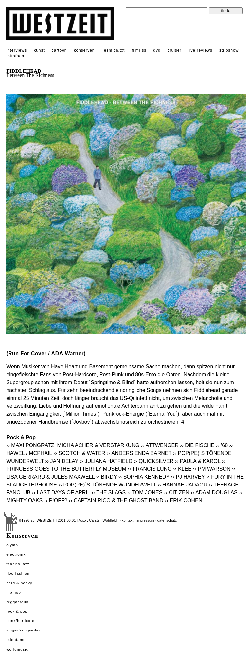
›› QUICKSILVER (154, 461)
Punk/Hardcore (20, 621)
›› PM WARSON (211, 469)
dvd (156, 50)
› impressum (144, 520)
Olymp (12, 545)
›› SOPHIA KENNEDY (144, 477)
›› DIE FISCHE (197, 445)
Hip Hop (13, 592)
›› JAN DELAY (61, 461)
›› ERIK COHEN (183, 500)
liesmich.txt (113, 50)
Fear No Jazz (17, 564)
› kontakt (126, 520)
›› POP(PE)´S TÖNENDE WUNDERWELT (107, 484)
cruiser (175, 50)
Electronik (16, 554)
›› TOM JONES (145, 492)
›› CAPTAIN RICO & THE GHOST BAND (116, 500)
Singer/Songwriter (23, 630)
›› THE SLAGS (108, 492)
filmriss (139, 50)
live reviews (200, 50)
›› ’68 (222, 445)
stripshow (229, 50)
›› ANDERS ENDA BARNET (139, 453)
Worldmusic (17, 649)
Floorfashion (17, 573)
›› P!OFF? (55, 500)
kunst (39, 50)
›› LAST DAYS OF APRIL (61, 492)
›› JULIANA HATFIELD (106, 461)
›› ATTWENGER (160, 445)
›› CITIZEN (176, 492)
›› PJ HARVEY (188, 477)
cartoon (59, 50)
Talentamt (15, 640)
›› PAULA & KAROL (198, 461)
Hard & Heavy (19, 583)
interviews (16, 50)
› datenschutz (166, 520)
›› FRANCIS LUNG (149, 469)
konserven (84, 50)
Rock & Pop (16, 611)
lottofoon (15, 56)
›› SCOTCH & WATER (79, 453)
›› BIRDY (106, 477)
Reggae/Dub (17, 602)
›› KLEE (182, 469)
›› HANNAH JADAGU (182, 484)
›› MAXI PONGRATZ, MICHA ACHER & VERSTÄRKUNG (72, 445)
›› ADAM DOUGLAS (214, 492)
